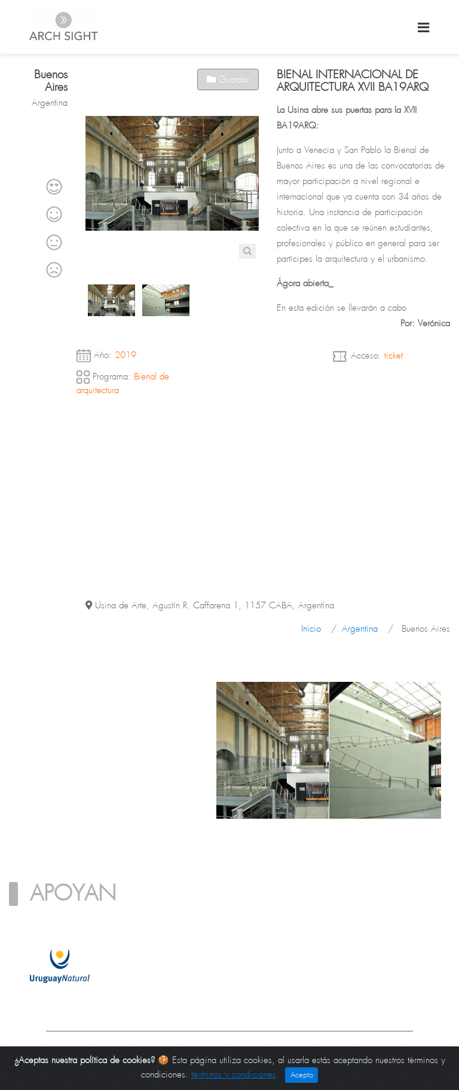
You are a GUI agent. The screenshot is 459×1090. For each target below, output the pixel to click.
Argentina (360, 629)
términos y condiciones (233, 1074)
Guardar (228, 79)
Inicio (311, 629)
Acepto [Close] (301, 1075)
